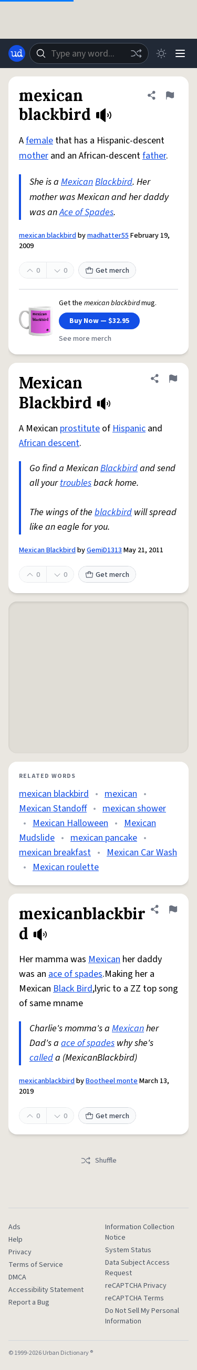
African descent (49, 443)
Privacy (20, 1252)
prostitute (80, 428)
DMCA (17, 1277)
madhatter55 (108, 235)
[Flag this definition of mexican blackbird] (169, 95)
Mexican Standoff (53, 808)
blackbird (113, 512)
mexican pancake (103, 837)
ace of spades (75, 974)
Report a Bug (28, 1302)
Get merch (107, 270)
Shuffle (98, 1160)
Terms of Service (35, 1265)
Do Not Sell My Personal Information (142, 1316)
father (154, 155)
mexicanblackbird (47, 1081)
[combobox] (89, 53)
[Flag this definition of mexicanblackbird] (172, 909)
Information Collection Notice (139, 1232)
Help (15, 1239)
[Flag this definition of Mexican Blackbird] (172, 378)
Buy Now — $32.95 (99, 321)
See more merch (85, 338)
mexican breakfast (55, 852)
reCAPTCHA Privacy (136, 1285)
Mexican (77, 181)
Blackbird (113, 181)
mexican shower (134, 808)
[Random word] (136, 53)
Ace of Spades (86, 212)
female (39, 140)
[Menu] (180, 53)
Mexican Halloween (70, 823)
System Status (128, 1250)
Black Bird (72, 988)
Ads (14, 1227)
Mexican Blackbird (47, 550)
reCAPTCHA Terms (134, 1298)
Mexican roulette (66, 867)
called (41, 1057)
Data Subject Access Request (137, 1267)
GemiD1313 (104, 550)
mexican (121, 793)
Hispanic (129, 428)
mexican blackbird (47, 235)
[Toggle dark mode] (161, 53)
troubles (75, 482)
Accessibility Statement (46, 1290)
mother (33, 155)
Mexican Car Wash (142, 852)
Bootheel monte (112, 1081)
